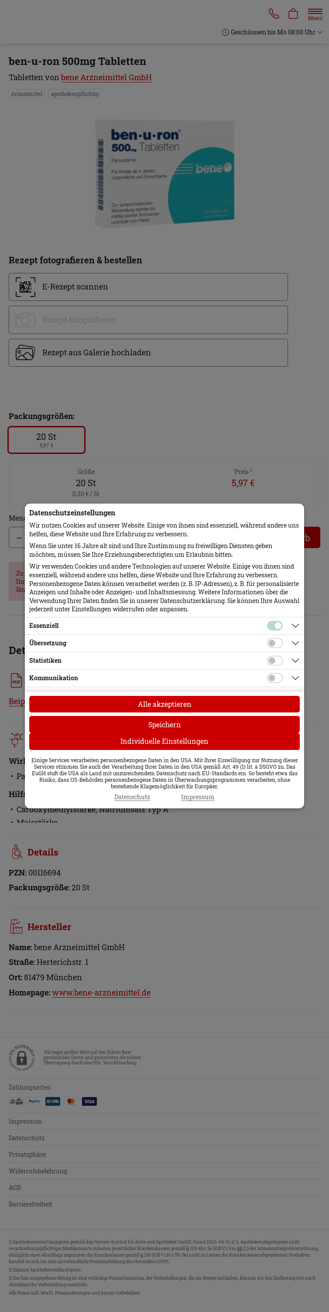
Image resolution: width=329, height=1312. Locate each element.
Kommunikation (53, 678)
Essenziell (43, 625)
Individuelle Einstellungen (164, 741)
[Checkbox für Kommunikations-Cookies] (275, 678)
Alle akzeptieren (165, 704)
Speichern (164, 724)
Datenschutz (132, 797)
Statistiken (45, 660)
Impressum (198, 797)
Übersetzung (47, 643)
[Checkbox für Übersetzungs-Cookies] (275, 643)
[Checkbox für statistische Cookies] (275, 660)
